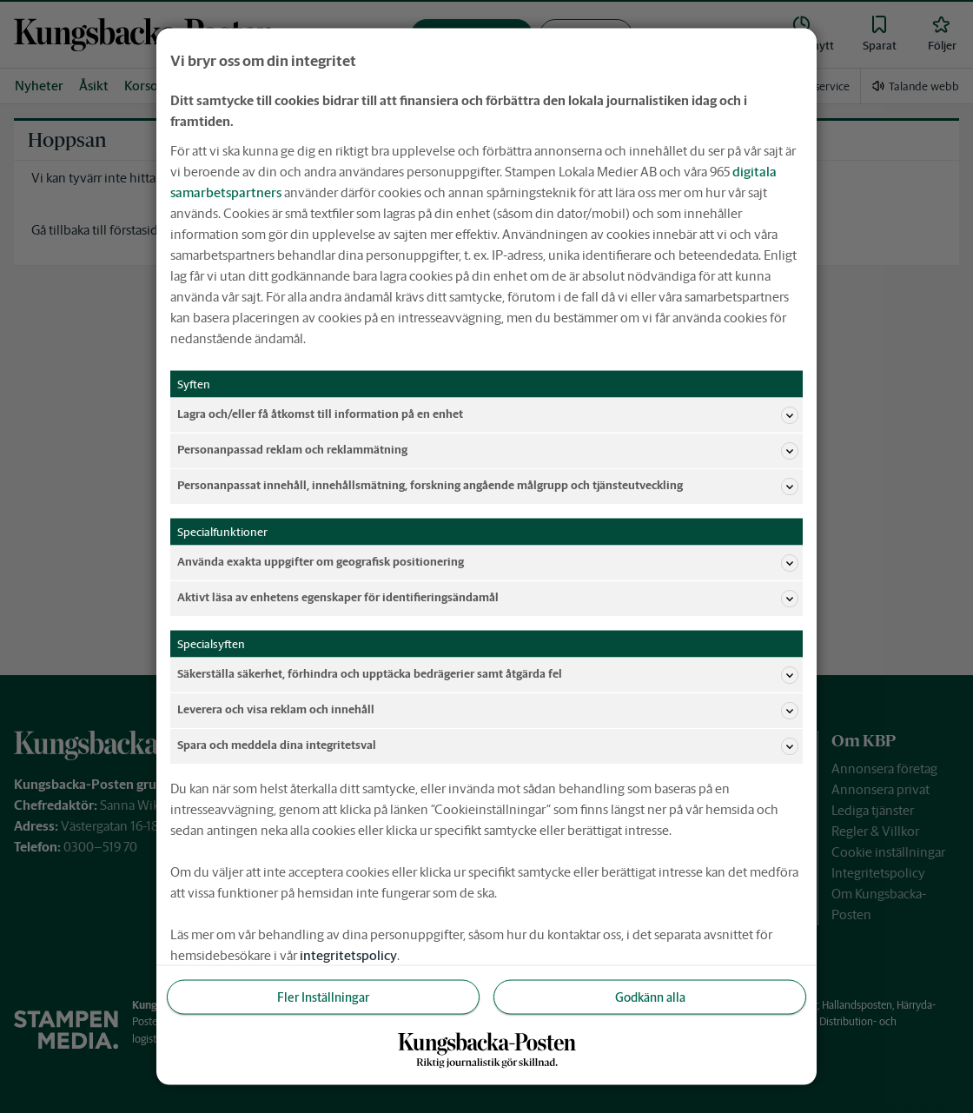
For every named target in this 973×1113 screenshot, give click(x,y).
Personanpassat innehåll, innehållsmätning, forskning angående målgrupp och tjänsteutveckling (487, 485)
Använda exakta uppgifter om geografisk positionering (487, 562)
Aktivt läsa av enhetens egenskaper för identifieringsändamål (487, 597)
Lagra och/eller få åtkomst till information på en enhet (487, 414)
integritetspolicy (348, 954)
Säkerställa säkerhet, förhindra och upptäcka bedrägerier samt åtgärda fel (487, 674)
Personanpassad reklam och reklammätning (487, 450)
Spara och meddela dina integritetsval (487, 745)
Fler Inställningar (323, 996)
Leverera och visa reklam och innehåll (487, 710)
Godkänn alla (650, 996)
